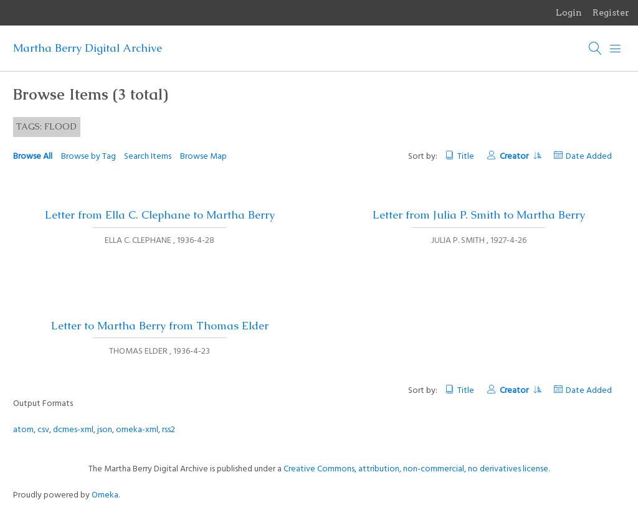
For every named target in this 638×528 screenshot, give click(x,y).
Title (465, 156)
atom (23, 430)
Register (611, 12)
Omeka (105, 495)
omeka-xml (137, 430)
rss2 (168, 430)
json (104, 430)
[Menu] (616, 49)
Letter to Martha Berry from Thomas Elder (160, 325)
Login (569, 12)
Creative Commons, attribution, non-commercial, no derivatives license (415, 469)
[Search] (596, 49)
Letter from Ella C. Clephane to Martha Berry (160, 215)
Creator (520, 156)
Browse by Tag (88, 156)
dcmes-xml (73, 430)
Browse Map (203, 156)
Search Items (147, 156)
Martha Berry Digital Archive (87, 48)
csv (43, 430)
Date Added (589, 156)
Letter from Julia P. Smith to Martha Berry (479, 215)
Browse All (32, 156)
